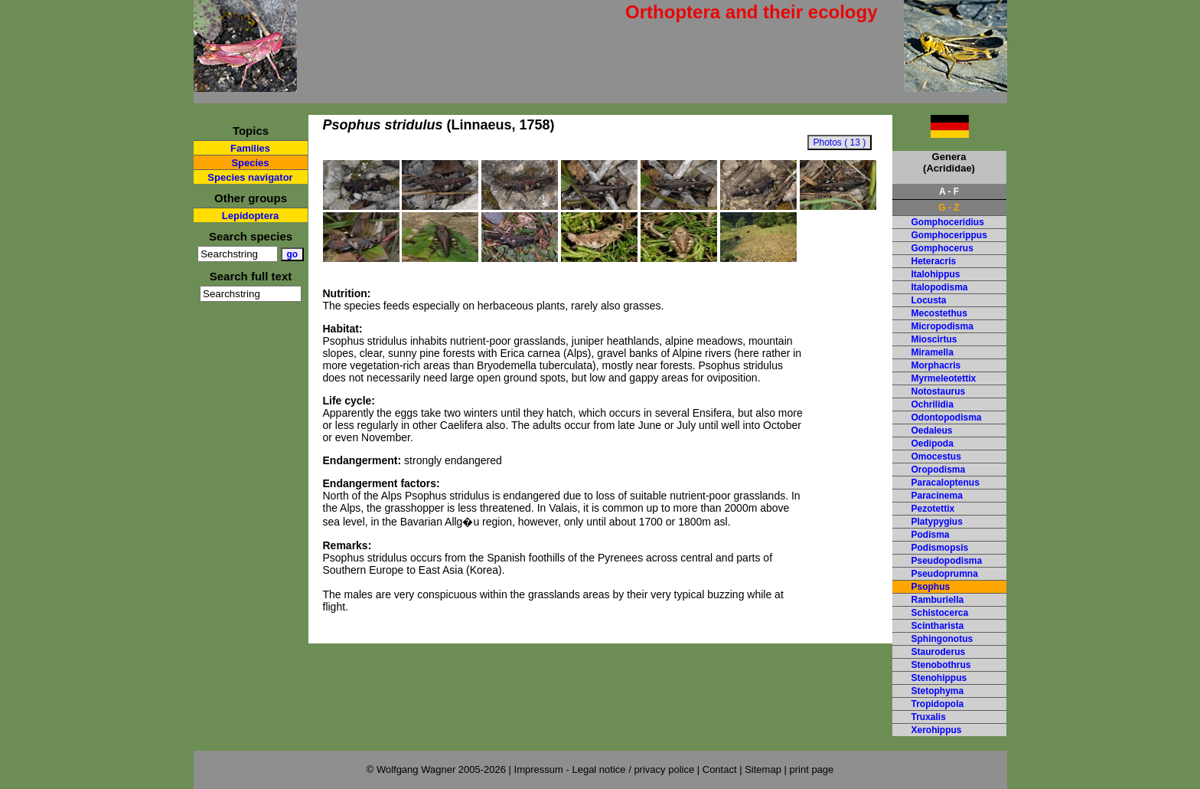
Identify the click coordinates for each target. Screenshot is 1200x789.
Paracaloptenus (945, 482)
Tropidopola (937, 704)
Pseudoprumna (944, 573)
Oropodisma (938, 469)
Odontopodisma (946, 417)
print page (811, 769)
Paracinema (937, 495)
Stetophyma (937, 691)
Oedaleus (932, 430)
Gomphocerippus (949, 235)
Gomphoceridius (947, 222)
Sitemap (763, 769)
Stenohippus (939, 678)
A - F (949, 191)
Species (250, 163)
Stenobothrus (941, 665)
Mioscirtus (934, 339)
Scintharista (937, 625)
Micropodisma (942, 326)
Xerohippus (936, 730)
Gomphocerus (942, 248)
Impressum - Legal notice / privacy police (605, 769)
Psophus (931, 586)
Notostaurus (938, 391)
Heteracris (934, 261)
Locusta (929, 300)
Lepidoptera (250, 215)
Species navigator (249, 177)
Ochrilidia (932, 404)
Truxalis (928, 717)
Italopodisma (939, 287)
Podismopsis (940, 547)
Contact (720, 769)
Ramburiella (937, 599)
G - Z (948, 207)
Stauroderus (938, 652)
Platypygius (937, 521)
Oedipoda (932, 443)
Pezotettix (933, 508)
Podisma (930, 534)
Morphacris (936, 365)
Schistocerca (940, 612)
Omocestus (936, 456)
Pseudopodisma (947, 560)
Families (250, 148)
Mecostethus (939, 313)
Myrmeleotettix (944, 378)
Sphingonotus (942, 638)
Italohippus (935, 274)
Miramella (932, 352)
